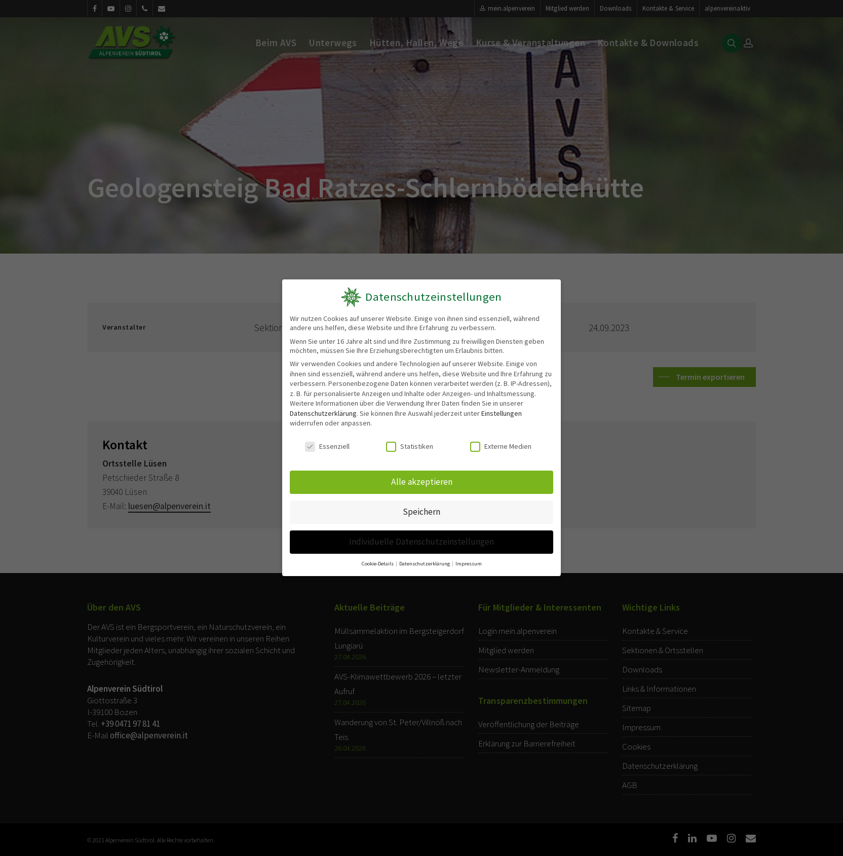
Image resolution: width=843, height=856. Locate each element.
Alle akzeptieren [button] (421, 481)
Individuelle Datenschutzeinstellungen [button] (421, 541)
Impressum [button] (468, 563)
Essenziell (327, 446)
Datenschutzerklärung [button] (425, 563)
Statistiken (409, 446)
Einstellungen (501, 413)
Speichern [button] (421, 511)
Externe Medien (500, 446)
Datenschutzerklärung (323, 413)
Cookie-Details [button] (378, 563)
